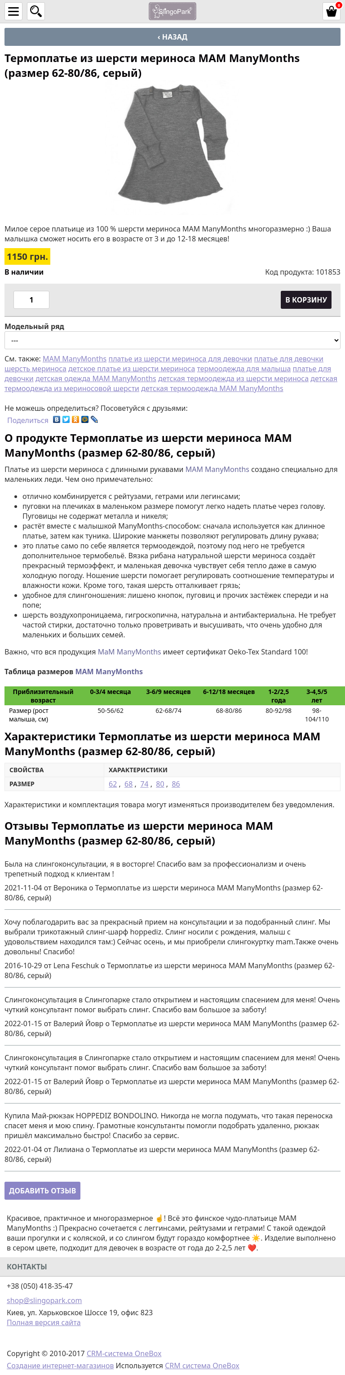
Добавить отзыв (42, 1191)
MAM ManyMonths (74, 359)
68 (128, 784)
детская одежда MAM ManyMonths (95, 378)
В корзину (306, 300)
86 (176, 784)
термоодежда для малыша (244, 369)
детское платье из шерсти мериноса (131, 369)
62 (113, 784)
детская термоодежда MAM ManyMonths (212, 388)
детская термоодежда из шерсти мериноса (233, 378)
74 (144, 784)
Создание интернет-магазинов (60, 1366)
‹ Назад (172, 37)
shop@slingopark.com (44, 1300)
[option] (172, 147)
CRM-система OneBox (124, 1353)
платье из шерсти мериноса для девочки (180, 359)
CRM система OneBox (202, 1366)
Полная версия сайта (44, 1322)
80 (160, 784)
